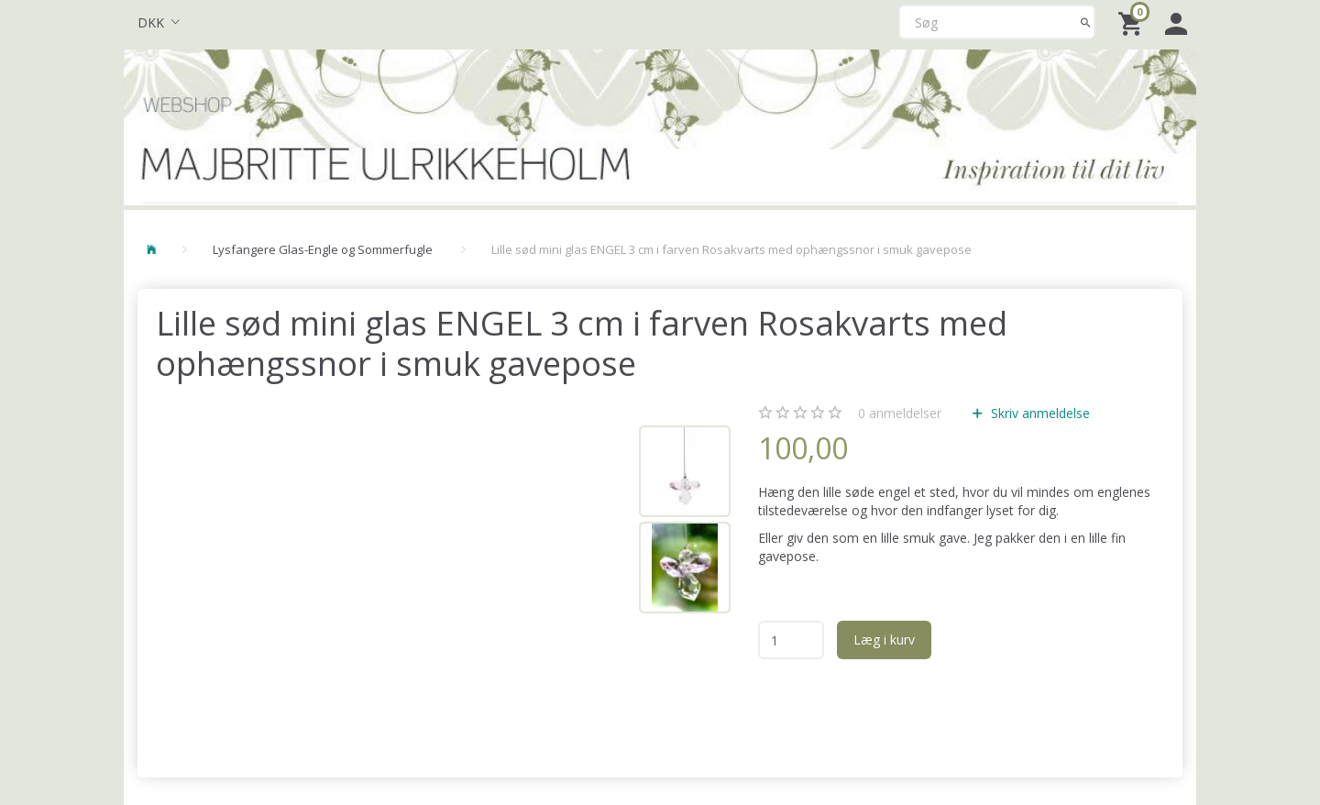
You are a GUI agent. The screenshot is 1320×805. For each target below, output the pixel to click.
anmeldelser (899, 413)
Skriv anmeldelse (1038, 413)
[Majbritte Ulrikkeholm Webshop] (660, 125)
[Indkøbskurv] (1132, 22)
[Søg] (1086, 22)
